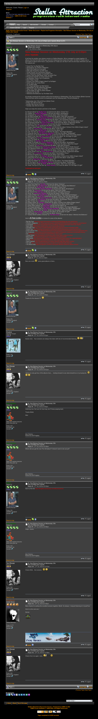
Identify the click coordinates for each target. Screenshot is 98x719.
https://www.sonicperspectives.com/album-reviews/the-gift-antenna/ (51, 243)
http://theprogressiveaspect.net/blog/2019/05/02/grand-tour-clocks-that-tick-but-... (57, 229)
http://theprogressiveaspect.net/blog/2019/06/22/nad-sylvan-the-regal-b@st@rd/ (58, 238)
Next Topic (88, 34)
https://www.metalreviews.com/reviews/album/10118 (48, 226)
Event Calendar (15, 28)
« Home (8, 703)
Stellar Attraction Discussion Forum (16, 30)
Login (25, 8)
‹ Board (14, 703)
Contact (51, 25)
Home (12, 25)
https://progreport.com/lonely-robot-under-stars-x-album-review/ (54, 235)
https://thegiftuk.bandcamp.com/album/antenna (49, 488)
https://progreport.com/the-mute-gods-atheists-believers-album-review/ (57, 244)
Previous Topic (80, 34)
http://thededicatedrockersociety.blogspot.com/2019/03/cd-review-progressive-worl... (63, 230)
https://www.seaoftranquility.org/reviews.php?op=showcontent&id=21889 (56, 227)
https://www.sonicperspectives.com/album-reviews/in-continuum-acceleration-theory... (60, 232)
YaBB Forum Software (37, 708)
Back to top (10, 175)
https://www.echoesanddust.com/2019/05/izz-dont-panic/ (46, 233)
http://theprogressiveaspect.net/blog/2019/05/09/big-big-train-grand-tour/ (56, 221)
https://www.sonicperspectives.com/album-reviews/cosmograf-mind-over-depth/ (57, 224)
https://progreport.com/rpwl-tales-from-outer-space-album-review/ (49, 240)
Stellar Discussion (34, 30)
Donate (43, 25)
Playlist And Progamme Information (51, 30)
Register (9, 9)
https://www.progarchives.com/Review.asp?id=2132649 (49, 237)
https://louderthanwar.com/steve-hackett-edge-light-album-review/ (54, 241)
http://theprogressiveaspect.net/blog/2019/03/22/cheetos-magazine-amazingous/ (62, 223)
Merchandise (34, 25)
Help (18, 25)
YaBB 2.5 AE (65, 707)
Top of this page (22, 703)
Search (24, 25)
